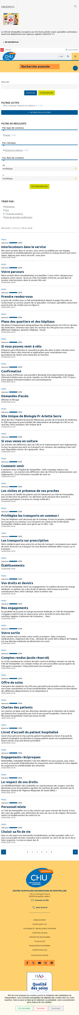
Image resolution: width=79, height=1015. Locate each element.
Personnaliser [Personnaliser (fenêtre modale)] (55, 1008)
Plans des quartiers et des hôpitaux (28, 321)
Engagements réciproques (21, 757)
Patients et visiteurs (14, 150)
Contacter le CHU (40, 900)
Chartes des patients (17, 707)
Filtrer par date (41, 186)
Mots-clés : (5, 82)
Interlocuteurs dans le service (23, 247)
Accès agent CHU (40, 924)
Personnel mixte (13, 807)
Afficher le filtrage (75, 68)
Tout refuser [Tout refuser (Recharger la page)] (41, 1008)
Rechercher (47, 93)
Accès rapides (72, 50)
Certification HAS (40, 950)
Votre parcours (12, 271)
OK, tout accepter (24, 1008)
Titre (7, 210)
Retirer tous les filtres (40, 112)
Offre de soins (12, 682)
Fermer (75, 6)
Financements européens (40, 945)
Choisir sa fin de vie (16, 831)
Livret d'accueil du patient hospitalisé (29, 732)
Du (4, 165)
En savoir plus (12, 42)
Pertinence (10, 206)
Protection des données (40, 937)
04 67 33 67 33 (39, 907)
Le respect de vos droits (19, 782)
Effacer (31, 93)
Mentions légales (40, 933)
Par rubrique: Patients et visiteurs (20, 105)
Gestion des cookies (40, 955)
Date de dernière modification (18, 217)
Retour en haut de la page (75, 859)
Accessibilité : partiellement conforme (40, 928)
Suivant (75, 852)
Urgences (5, 50)
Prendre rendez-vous (17, 296)
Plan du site (40, 941)
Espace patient (40, 920)
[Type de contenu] (14, 214)
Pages (7, 135)
